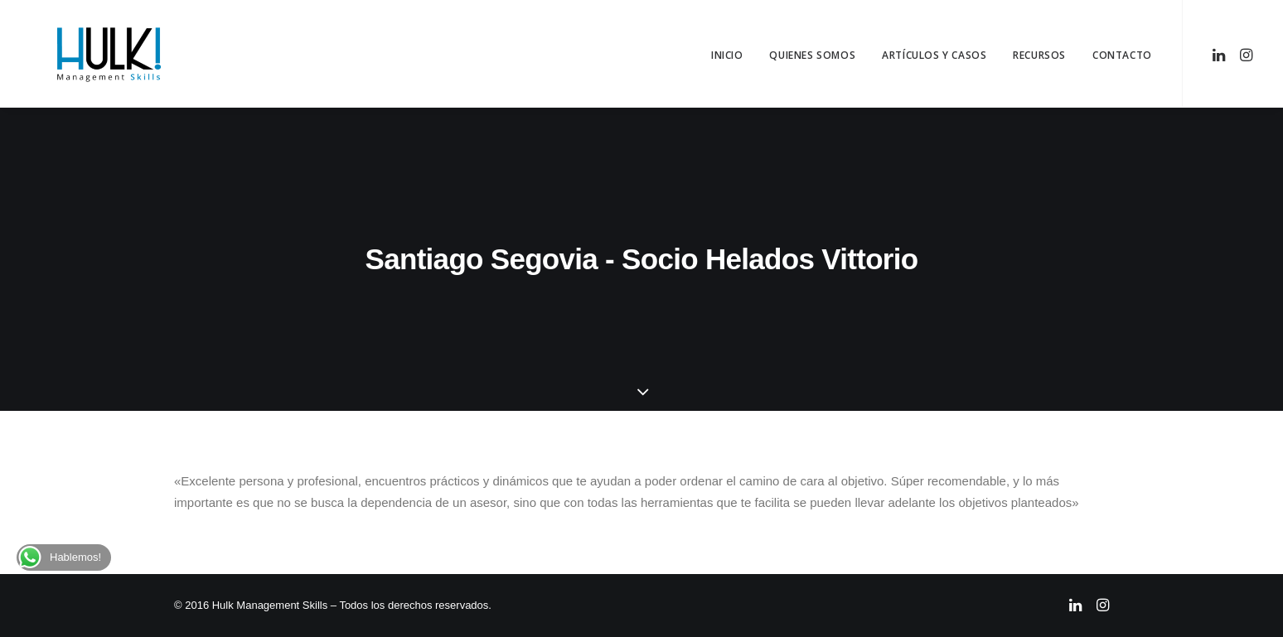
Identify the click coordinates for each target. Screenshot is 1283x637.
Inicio (727, 55)
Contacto (1122, 55)
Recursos (1039, 55)
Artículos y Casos (934, 55)
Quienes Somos (812, 55)
